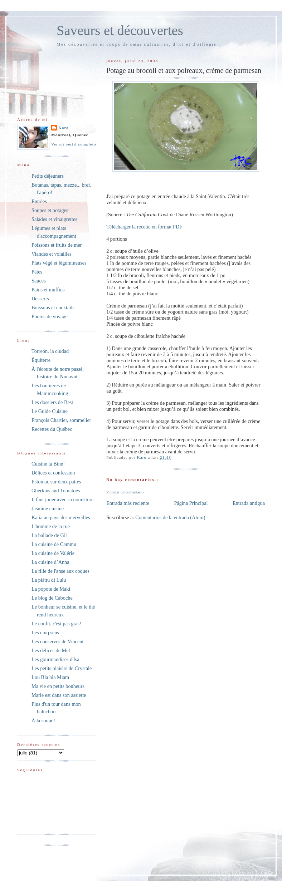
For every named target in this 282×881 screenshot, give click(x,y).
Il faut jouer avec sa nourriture (62, 499)
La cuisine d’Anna (50, 562)
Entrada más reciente (127, 503)
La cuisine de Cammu (53, 544)
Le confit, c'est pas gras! (56, 623)
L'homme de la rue (50, 526)
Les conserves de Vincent (57, 641)
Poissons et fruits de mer (56, 245)
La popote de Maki (50, 589)
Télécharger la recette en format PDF (144, 227)
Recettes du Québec (51, 429)
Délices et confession (53, 473)
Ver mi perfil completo (73, 144)
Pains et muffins (48, 289)
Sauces (38, 281)
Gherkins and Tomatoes (55, 490)
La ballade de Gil (49, 535)
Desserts (40, 298)
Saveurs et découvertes (120, 30)
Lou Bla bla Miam (50, 677)
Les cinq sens (45, 632)
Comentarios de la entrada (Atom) (170, 517)
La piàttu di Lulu (48, 580)
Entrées (39, 201)
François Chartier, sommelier (61, 420)
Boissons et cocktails (52, 307)
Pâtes (36, 272)
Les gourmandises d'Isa (55, 659)
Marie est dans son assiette (58, 695)
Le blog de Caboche (52, 598)
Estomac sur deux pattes (56, 481)
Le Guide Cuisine (49, 411)
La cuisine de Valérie (52, 553)
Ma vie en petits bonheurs (57, 686)
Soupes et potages (49, 210)
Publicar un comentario (125, 492)
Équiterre (40, 360)
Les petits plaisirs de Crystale (61, 668)
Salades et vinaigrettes (54, 219)
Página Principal (191, 503)
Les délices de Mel (50, 650)
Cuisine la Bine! (48, 464)
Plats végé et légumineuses (59, 263)
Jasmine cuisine (47, 508)
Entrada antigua (249, 503)
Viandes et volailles (51, 254)
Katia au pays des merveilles (60, 517)
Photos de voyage (49, 316)
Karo (63, 127)
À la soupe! (43, 720)
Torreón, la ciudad (50, 351)
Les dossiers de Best (52, 402)
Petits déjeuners (47, 176)
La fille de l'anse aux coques (60, 571)
